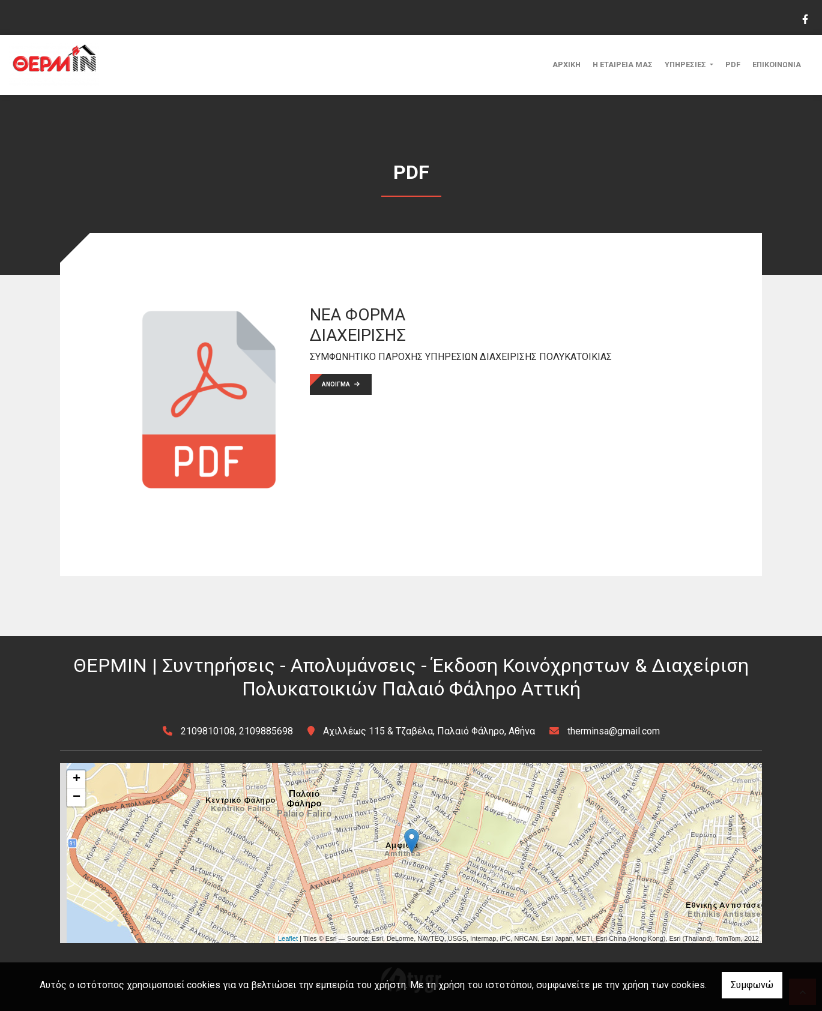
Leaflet (288, 938)
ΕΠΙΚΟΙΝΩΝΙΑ (776, 64)
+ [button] (76, 779)
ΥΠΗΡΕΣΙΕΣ (686, 64)
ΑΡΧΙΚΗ (566, 64)
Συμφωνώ (752, 985)
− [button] (76, 797)
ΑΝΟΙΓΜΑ (341, 384)
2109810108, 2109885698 (237, 731)
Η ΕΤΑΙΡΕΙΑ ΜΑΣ (623, 64)
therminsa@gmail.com (613, 731)
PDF (732, 64)
